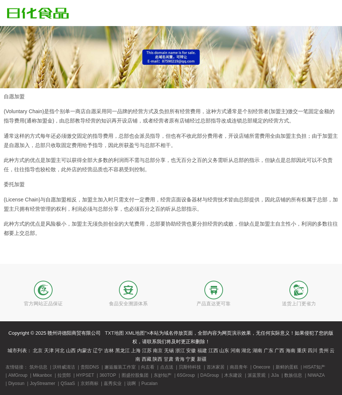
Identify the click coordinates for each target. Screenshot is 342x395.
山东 (224, 350)
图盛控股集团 (135, 375)
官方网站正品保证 (43, 303)
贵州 (324, 350)
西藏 (146, 359)
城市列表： (19, 350)
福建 (202, 350)
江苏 (147, 350)
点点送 (166, 367)
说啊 (131, 383)
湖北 (246, 350)
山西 (71, 350)
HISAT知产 (314, 367)
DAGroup (209, 375)
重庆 (302, 350)
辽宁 (98, 350)
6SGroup (186, 375)
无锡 (169, 350)
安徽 (191, 350)
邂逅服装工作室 (120, 367)
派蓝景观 (257, 375)
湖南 (257, 350)
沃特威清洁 (64, 367)
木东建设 (233, 375)
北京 (38, 350)
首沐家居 (216, 367)
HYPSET (85, 375)
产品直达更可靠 (213, 303)
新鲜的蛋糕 (287, 367)
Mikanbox (42, 375)
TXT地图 (114, 333)
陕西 (157, 359)
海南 (290, 350)
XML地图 (135, 333)
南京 (158, 350)
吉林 (109, 350)
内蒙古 (84, 350)
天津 (49, 350)
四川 (312, 350)
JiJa (275, 375)
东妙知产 (163, 375)
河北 (60, 350)
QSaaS (67, 383)
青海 (180, 359)
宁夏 (190, 359)
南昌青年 (239, 367)
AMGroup (17, 375)
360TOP (108, 375)
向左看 (147, 367)
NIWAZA (316, 375)
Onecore (261, 367)
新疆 (202, 359)
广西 (279, 350)
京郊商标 (89, 383)
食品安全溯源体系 (128, 303)
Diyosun (16, 383)
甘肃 (168, 359)
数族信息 (293, 375)
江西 (213, 350)
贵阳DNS (90, 367)
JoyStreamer (42, 383)
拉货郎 (64, 375)
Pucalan (149, 383)
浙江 (180, 350)
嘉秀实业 (113, 383)
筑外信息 (38, 367)
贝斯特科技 (190, 367)
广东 (268, 350)
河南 (235, 350)
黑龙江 (122, 350)
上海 (136, 350)
